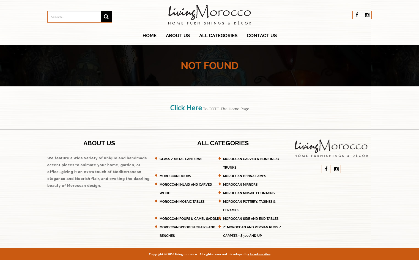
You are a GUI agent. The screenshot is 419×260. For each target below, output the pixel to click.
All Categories (218, 35)
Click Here (186, 107)
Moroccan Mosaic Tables (182, 202)
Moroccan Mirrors (240, 185)
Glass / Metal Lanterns (181, 159)
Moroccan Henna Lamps (244, 176)
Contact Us (262, 35)
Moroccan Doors (175, 176)
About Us (178, 35)
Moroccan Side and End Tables (250, 219)
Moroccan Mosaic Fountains (249, 193)
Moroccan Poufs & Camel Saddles (190, 219)
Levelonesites (260, 254)
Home (150, 35)
